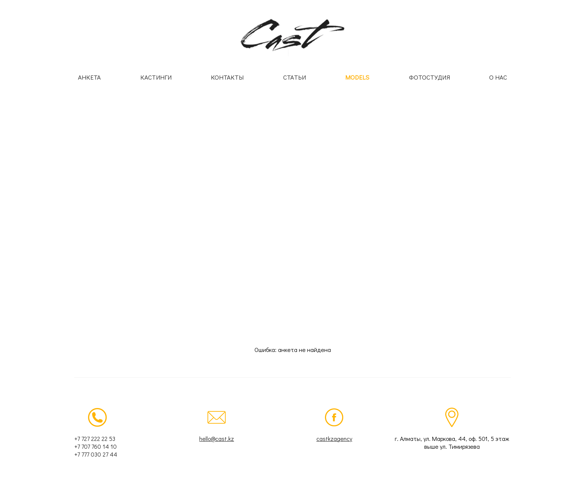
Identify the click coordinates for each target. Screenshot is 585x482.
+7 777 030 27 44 (95, 454)
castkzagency (334, 438)
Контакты (227, 77)
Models (357, 77)
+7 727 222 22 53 (94, 438)
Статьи (294, 77)
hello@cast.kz (216, 438)
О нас (498, 77)
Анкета (89, 77)
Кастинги (156, 77)
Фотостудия (429, 77)
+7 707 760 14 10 (95, 446)
